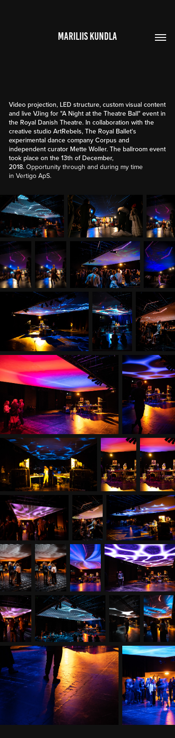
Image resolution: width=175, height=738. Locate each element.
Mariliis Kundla (87, 36)
